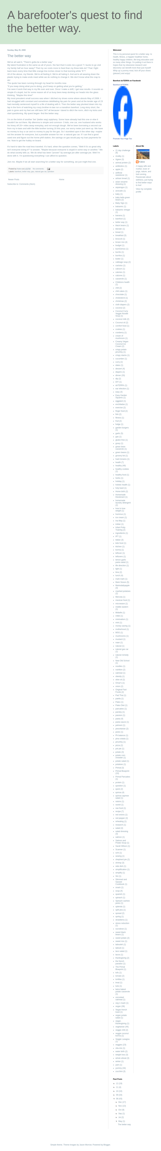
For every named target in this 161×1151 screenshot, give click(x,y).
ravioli (118, 805)
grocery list (120, 456)
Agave (118, 159)
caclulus (118, 265)
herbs (117, 478)
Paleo (118, 702)
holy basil (119, 488)
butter (118, 259)
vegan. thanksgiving (120, 1022)
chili (117, 288)
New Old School (122, 661)
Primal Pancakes (122, 777)
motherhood (120, 629)
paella (118, 698)
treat (117, 982)
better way (26, 171)
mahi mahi (119, 579)
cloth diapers (121, 304)
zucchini (118, 1071)
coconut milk (120, 319)
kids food (119, 543)
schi (117, 853)
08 (117, 1099)
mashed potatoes (122, 591)
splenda (118, 906)
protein (118, 782)
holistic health (121, 485)
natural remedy (121, 655)
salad (117, 828)
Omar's (118, 683)
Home (61, 179)
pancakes (119, 709)
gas (32, 171)
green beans (120, 452)
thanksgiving (120, 958)
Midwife (118, 612)
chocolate (119, 294)
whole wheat (120, 1058)
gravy (117, 443)
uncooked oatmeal (119, 998)
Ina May (118, 521)
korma (118, 550)
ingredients (120, 533)
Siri (116, 876)
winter (118, 1061)
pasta (117, 719)
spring (118, 916)
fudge (117, 424)
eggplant (119, 401)
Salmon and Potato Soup (120, 841)
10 (117, 1091)
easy (117, 392)
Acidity (118, 156)
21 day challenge (122, 150)
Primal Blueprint (122, 771)
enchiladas (120, 404)
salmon (118, 837)
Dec (120, 1102)
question (50, 171)
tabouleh (119, 944)
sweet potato (121, 938)
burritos (118, 255)
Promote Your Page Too (122, 139)
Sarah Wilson (121, 846)
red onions (120, 815)
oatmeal (118, 673)
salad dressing (121, 831)
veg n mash (120, 1003)
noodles (118, 666)
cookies (118, 329)
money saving (121, 626)
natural (118, 646)
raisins (118, 801)
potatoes (119, 764)
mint (117, 622)
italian (118, 540)
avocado (119, 191)
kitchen (118, 546)
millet (117, 616)
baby (117, 194)
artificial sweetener (119, 174)
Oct (120, 1110)
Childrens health (122, 282)
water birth (120, 1051)
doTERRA (119, 385)
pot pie (118, 748)
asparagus (120, 187)
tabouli (118, 948)
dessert (118, 369)
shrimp (118, 863)
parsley (118, 712)
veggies (118, 1045)
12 (117, 1083)
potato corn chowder (120, 756)
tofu (117, 972)
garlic (117, 433)
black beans (120, 225)
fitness (118, 418)
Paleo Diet (119, 705)
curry (117, 362)
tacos (117, 954)
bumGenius (120, 249)
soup (117, 891)
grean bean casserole (120, 448)
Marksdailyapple (122, 585)
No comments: (39, 169)
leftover (118, 553)
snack (118, 887)
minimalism (120, 619)
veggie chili (120, 1030)
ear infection (120, 388)
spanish (118, 894)
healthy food (120, 475)
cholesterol (120, 298)
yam (117, 1065)
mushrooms (120, 636)
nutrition (118, 670)
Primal (118, 768)
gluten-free (120, 440)
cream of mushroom (120, 337)
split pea (119, 910)
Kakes (142, 162)
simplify (118, 873)
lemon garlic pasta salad (120, 561)
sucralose (119, 929)
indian (118, 524)
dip (116, 379)
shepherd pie (121, 859)
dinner (118, 375)
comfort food (120, 326)
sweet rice (119, 941)
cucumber (119, 359)
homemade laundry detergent (123, 501)
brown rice (119, 242)
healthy (118, 465)
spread (118, 913)
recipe (118, 811)
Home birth (120, 491)
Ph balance (120, 735)
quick (117, 789)
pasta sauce (120, 722)
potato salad (120, 761)
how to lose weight (120, 509)
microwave (120, 603)
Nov (120, 1106)
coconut (118, 308)
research (119, 825)
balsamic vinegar (122, 210)
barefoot (18, 171)
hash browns (121, 459)
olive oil (118, 680)
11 (117, 1087)
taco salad (119, 951)
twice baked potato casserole (122, 990)
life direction (120, 565)
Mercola (118, 597)
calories (118, 272)
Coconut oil (120, 322)
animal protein (121, 163)
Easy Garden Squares (121, 396)
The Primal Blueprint (120, 968)
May (120, 1121)
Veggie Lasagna (122, 1039)
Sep (120, 1113)
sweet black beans (120, 933)
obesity (118, 676)
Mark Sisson (120, 582)
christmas (119, 301)
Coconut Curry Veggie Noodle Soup (121, 313)
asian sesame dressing (121, 183)
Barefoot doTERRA (120, 85)
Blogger (106, 1145)
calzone (118, 275)
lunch (117, 575)
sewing (118, 856)
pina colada (120, 739)
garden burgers (122, 428)
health (118, 462)
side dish (119, 866)
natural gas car (41, 171)
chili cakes (119, 291)
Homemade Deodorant (120, 496)
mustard (118, 639)
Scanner (119, 849)
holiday (118, 481)
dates (117, 365)
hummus (119, 514)
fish (117, 414)
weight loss (120, 1055)
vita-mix (118, 1048)
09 (117, 1095)
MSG (117, 632)
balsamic (119, 206)
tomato (118, 976)
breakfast (119, 235)
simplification (121, 869)
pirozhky (119, 742)
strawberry (120, 920)
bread (118, 232)
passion (118, 715)
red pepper (120, 818)
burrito (118, 252)
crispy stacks (121, 355)
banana (118, 215)
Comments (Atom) (27, 184)
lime (117, 572)
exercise (119, 407)
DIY (117, 382)
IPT (117, 536)
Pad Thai (119, 695)
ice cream (119, 517)
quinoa (118, 792)
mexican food (121, 600)
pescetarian (120, 729)
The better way (19, 56)
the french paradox (119, 962)
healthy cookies (122, 469)
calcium (118, 269)
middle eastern (121, 607)
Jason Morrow (85, 1145)
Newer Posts (13, 179)
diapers (118, 372)
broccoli (118, 239)
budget (118, 245)
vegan (118, 1006)
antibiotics (119, 166)
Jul (119, 1117)
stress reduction (122, 923)
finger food (120, 411)
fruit (117, 421)
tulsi (117, 986)
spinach (118, 897)
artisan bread (121, 178)
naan (117, 642)
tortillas (118, 979)
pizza (117, 745)
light (117, 569)
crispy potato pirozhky (121, 350)
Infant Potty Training (120, 528)
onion (117, 686)
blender (118, 229)
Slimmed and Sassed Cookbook (121, 881)
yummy (118, 1068)
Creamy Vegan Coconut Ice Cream (121, 343)
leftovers (119, 556)
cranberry (119, 332)
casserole (119, 279)
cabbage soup (121, 262)
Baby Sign (119, 203)
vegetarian (120, 1027)
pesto (117, 732)
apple (117, 169)
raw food (119, 808)
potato (118, 752)
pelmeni (118, 725)
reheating (119, 821)
